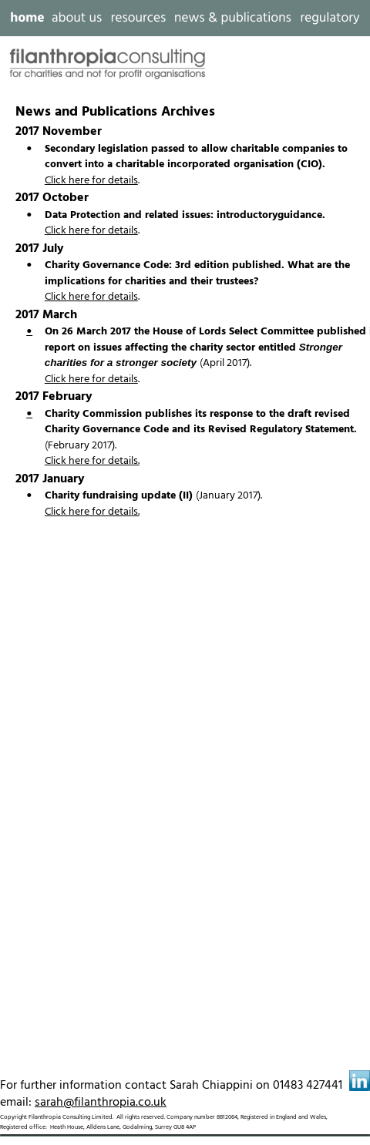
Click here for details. (92, 461)
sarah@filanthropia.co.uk (100, 1103)
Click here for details (91, 181)
